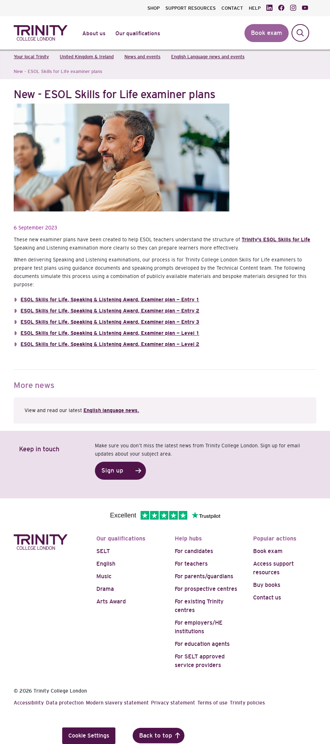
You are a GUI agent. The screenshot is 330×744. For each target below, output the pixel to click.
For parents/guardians (204, 576)
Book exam (268, 551)
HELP (255, 8)
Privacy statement (173, 703)
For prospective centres (206, 589)
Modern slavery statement (117, 703)
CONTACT (232, 8)
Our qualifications (121, 538)
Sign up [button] (112, 470)
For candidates (194, 551)
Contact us (267, 597)
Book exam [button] (266, 32)
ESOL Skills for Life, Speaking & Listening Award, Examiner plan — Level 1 (109, 333)
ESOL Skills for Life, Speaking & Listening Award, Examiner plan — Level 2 (109, 344)
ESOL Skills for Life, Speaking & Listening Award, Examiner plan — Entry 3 (109, 322)
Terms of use (212, 703)
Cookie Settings (88, 735)
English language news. (111, 410)
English (105, 564)
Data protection (65, 703)
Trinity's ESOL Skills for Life (276, 239)
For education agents (202, 644)
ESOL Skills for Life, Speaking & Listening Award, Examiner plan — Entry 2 (109, 311)
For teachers (191, 564)
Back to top (155, 735)
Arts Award (111, 601)
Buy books (266, 585)
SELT (103, 551)
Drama (105, 589)
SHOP (153, 8)
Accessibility (29, 703)
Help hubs (188, 538)
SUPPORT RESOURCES (190, 8)
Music (103, 576)
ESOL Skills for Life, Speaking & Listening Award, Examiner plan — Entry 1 (109, 299)
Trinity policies (247, 703)
